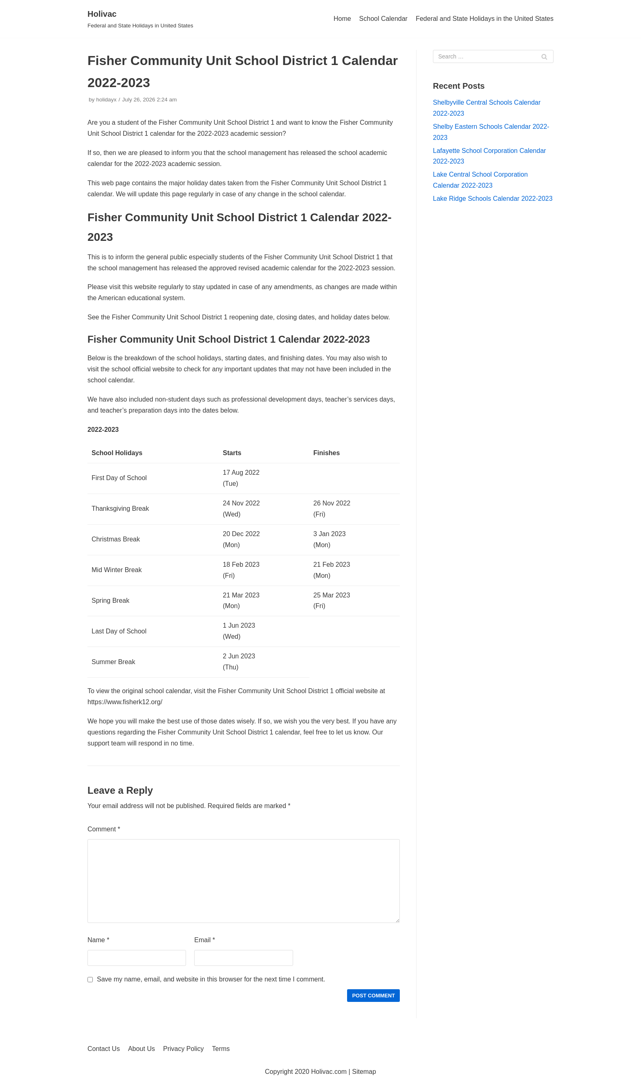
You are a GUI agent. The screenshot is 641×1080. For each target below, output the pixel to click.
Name (98, 939)
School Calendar (383, 18)
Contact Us (103, 1048)
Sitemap (364, 1071)
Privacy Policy (183, 1048)
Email (204, 939)
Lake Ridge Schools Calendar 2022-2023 (493, 198)
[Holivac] (140, 18)
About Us (141, 1048)
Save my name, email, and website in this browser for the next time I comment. (211, 979)
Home (342, 18)
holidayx (106, 100)
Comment (103, 829)
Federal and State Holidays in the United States (485, 18)
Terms (221, 1048)
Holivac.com (329, 1071)
